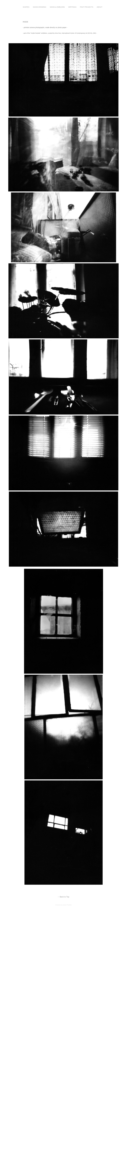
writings (72, 7)
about (99, 7)
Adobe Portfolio (67, 905)
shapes (26, 7)
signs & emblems (57, 7)
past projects (86, 7)
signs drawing (39, 7)
